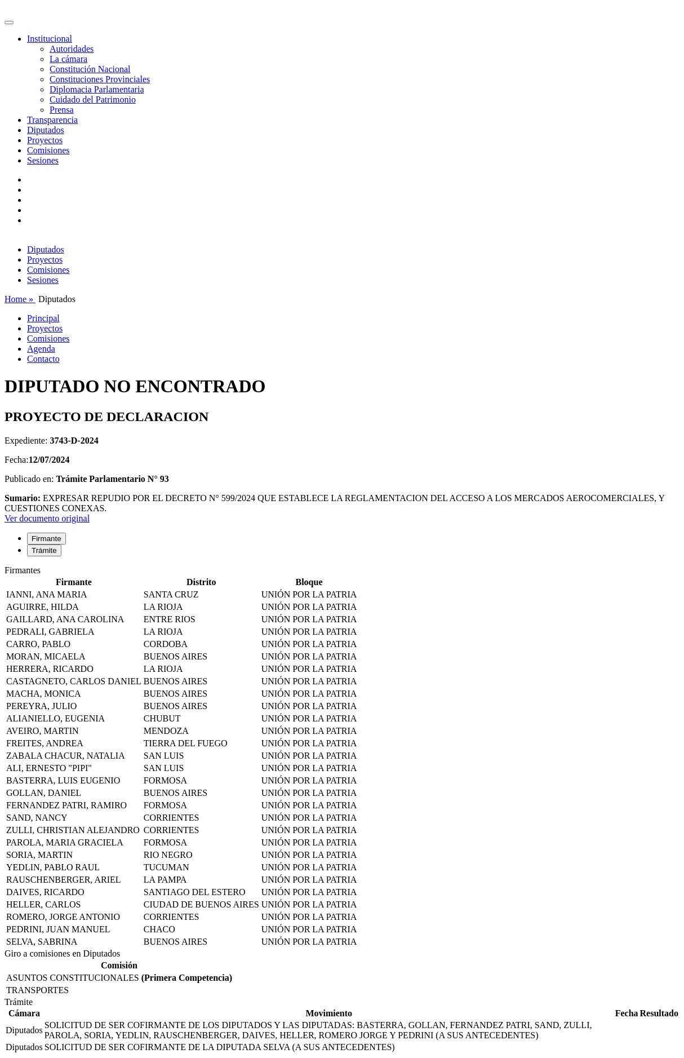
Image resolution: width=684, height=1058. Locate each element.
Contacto (43, 359)
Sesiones (43, 160)
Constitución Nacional (90, 69)
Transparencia (52, 120)
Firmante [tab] (46, 538)
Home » (20, 299)
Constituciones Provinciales (100, 79)
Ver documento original (47, 518)
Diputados (45, 130)
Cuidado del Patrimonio (93, 99)
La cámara (68, 59)
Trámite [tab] (44, 550)
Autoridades (72, 49)
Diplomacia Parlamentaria (97, 89)
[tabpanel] (342, 757)
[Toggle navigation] (9, 22)
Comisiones (48, 150)
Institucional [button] (49, 38)
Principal (43, 318)
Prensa (62, 109)
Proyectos (45, 140)
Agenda (41, 348)
